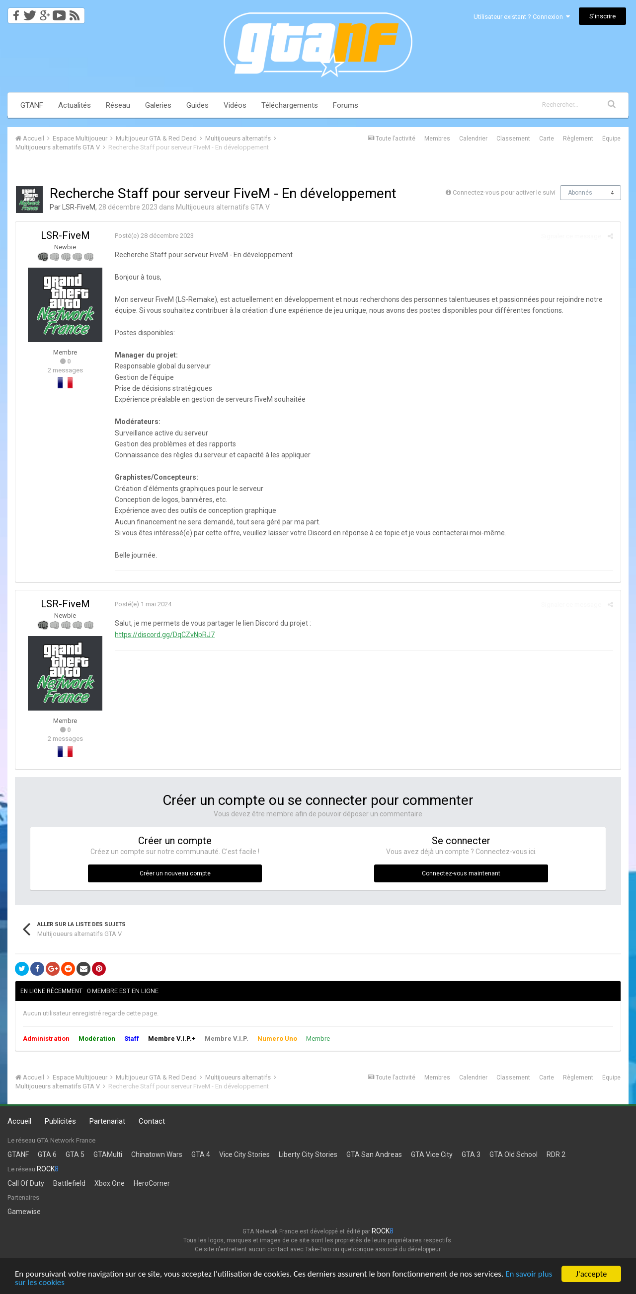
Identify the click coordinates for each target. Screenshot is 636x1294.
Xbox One (109, 1183)
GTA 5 (75, 1154)
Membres (437, 138)
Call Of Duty (25, 1183)
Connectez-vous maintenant (461, 873)
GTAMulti (107, 1154)
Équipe (611, 138)
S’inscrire (602, 16)
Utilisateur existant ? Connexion (522, 16)
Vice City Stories (244, 1154)
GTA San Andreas (374, 1154)
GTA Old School (513, 1154)
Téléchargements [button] (289, 105)
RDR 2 (556, 1154)
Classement (513, 138)
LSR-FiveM (78, 207)
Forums (345, 105)
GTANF (31, 105)
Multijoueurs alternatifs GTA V (223, 207)
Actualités (74, 105)
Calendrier (473, 138)
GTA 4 (200, 1154)
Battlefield (69, 1183)
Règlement (578, 138)
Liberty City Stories (308, 1154)
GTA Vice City (432, 1154)
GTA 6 (47, 1154)
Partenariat (107, 1121)
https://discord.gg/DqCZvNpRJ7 (165, 635)
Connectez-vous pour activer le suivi (504, 192)
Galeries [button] (158, 105)
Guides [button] (197, 105)
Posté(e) (154, 235)
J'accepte (591, 1274)
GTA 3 (471, 1154)
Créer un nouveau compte (175, 873)
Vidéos (235, 105)
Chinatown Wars (156, 1154)
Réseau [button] (118, 105)
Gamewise (24, 1212)
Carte (546, 138)
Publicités (60, 1121)
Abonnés (580, 192)
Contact (152, 1121)
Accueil (19, 1121)
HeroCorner (152, 1183)
